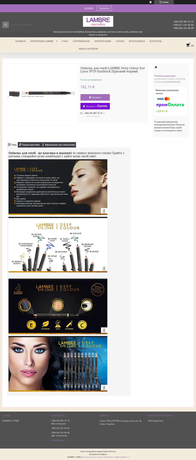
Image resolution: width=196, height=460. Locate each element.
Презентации (102, 41)
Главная (20, 41)
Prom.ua (112, 451)
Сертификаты (81, 41)
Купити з (96, 106)
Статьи (120, 41)
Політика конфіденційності (117, 457)
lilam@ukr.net (58, 440)
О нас (65, 41)
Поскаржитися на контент (93, 457)
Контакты (156, 41)
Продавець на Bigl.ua (98, 454)
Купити (96, 97)
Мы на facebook (88, 48)
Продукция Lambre (42, 41)
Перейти (104, 8)
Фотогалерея (137, 41)
